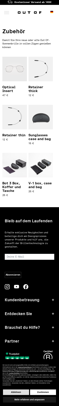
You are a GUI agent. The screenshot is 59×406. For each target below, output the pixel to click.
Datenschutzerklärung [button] (25, 367)
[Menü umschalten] (6, 12)
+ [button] (53, 299)
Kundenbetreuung (22, 299)
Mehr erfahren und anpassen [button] (29, 399)
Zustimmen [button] (43, 392)
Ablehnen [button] (16, 392)
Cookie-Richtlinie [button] (14, 373)
